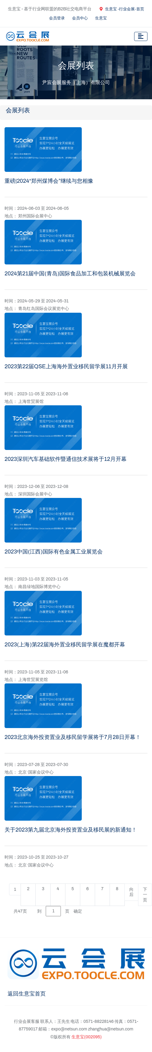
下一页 (145, 894)
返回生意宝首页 (27, 994)
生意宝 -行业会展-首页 (122, 9)
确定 (78, 911)
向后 (131, 892)
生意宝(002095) (86, 1037)
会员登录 (57, 18)
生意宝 (101, 18)
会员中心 (80, 18)
